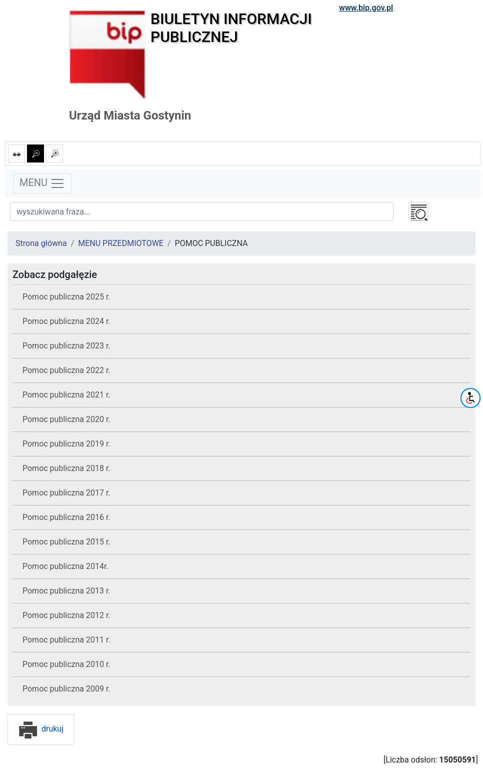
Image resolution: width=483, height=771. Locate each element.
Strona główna (41, 243)
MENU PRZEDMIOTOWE (121, 243)
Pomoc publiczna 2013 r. (66, 591)
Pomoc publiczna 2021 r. (66, 395)
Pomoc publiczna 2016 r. (66, 517)
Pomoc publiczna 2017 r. (66, 493)
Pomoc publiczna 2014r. (65, 566)
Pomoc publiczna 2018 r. (66, 468)
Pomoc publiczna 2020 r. (66, 419)
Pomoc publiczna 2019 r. (66, 443)
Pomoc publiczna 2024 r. (66, 321)
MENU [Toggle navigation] (42, 183)
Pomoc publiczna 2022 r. (66, 370)
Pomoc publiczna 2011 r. (66, 639)
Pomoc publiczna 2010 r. (66, 664)
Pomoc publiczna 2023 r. (66, 345)
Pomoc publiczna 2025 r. (66, 297)
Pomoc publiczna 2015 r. (66, 541)
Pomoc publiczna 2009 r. (66, 689)
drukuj (41, 729)
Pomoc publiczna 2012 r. (66, 615)
